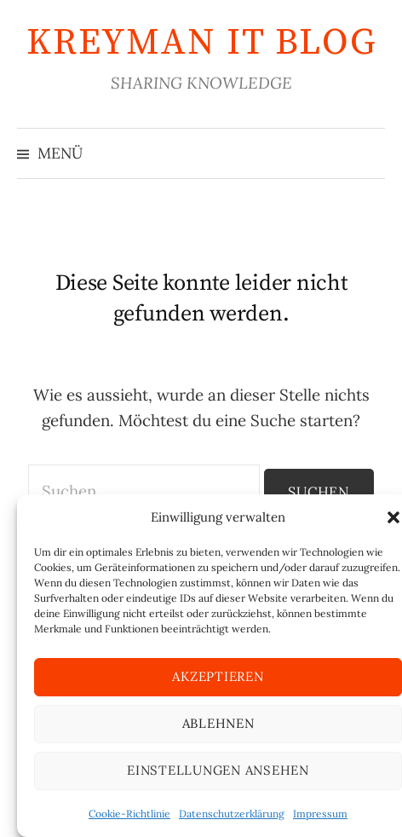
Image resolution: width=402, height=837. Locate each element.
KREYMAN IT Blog (201, 43)
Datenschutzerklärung (231, 813)
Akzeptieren (217, 676)
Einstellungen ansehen (218, 770)
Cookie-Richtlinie (129, 813)
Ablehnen (218, 723)
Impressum (320, 813)
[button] (393, 517)
